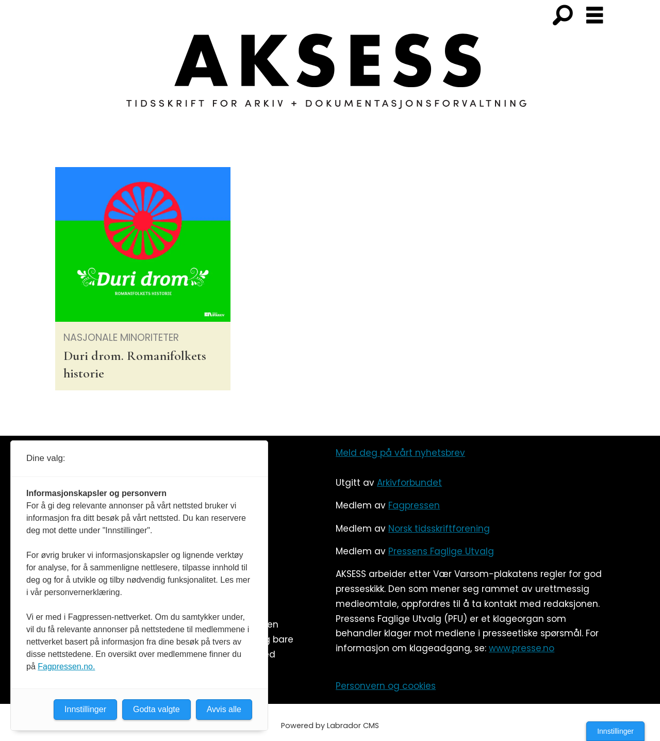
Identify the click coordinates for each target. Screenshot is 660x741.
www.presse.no (521, 648)
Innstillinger (615, 731)
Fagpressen (414, 505)
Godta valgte (156, 709)
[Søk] (563, 16)
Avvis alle (224, 709)
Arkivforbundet (409, 482)
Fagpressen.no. (66, 666)
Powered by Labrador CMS (330, 725)
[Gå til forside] (330, 77)
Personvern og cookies (386, 686)
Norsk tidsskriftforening (439, 528)
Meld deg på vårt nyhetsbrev (400, 453)
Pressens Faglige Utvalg (441, 551)
